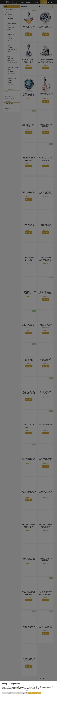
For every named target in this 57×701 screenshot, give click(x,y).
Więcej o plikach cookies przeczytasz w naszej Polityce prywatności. (17, 689)
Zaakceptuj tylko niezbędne (10, 693)
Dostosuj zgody (23, 693)
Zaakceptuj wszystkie (34, 693)
